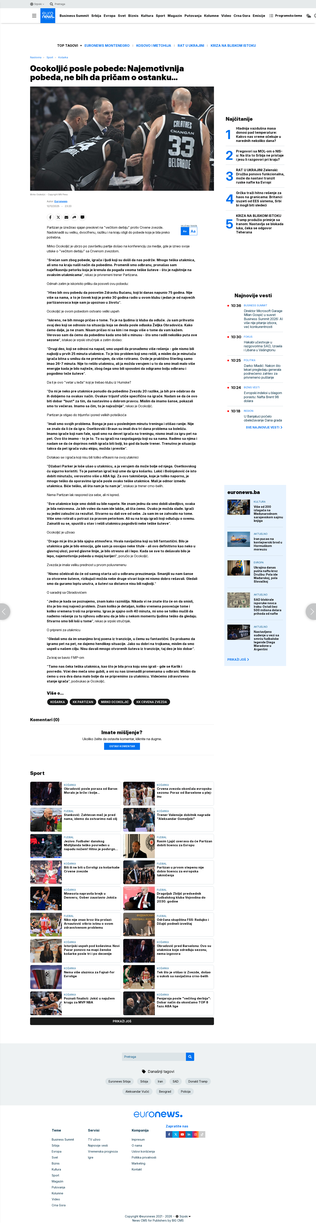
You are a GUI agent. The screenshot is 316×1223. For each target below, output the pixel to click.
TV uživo (94, 1139)
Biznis (133, 16)
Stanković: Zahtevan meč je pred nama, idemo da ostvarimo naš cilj (90, 817)
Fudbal (69, 811)
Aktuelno (261, 533)
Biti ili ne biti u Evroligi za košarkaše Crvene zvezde (92, 869)
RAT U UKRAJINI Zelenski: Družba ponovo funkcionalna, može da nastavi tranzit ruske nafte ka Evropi (260, 176)
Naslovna (35, 57)
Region (248, 410)
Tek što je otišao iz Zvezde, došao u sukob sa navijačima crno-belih (184, 974)
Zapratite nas (179, 1126)
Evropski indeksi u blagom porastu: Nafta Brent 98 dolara (263, 397)
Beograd (165, 1091)
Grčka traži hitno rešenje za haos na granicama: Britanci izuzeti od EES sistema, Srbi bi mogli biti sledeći (259, 199)
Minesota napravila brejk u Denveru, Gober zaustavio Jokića (90, 895)
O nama (137, 1145)
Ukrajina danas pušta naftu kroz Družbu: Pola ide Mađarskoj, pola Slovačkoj (266, 574)
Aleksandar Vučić (137, 1091)
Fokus (248, 336)
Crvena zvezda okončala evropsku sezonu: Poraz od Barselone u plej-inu (184, 792)
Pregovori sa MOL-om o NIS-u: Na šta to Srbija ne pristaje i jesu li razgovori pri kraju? (260, 155)
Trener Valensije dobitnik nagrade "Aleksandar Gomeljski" (183, 817)
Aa (185, 231)
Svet (122, 16)
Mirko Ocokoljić (115, 702)
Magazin (175, 16)
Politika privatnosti (144, 1157)
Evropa (109, 16)
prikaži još (122, 1021)
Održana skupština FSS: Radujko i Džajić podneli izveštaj (183, 922)
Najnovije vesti (98, 1145)
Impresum (138, 1139)
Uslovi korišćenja (143, 1151)
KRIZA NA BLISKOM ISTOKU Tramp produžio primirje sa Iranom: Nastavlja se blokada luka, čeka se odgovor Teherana (259, 224)
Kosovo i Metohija (153, 46)
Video (226, 16)
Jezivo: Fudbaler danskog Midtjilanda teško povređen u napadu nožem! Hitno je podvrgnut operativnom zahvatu (91, 845)
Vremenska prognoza (103, 1151)
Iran (160, 1081)
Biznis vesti (252, 387)
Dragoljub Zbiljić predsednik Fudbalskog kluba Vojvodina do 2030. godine (181, 897)
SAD (176, 1081)
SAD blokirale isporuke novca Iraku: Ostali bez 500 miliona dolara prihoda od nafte (267, 606)
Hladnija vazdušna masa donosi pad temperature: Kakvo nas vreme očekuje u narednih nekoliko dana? (258, 134)
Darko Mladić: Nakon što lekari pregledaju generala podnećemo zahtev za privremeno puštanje (262, 372)
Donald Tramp (198, 1081)
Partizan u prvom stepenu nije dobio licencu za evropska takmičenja (180, 871)
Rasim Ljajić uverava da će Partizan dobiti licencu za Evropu (184, 843)
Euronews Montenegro (107, 46)
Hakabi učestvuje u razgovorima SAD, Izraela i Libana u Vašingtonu (263, 346)
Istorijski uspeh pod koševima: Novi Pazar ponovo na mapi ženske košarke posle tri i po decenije (92, 950)
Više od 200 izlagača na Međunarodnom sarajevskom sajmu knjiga (268, 513)
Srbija (96, 16)
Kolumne (211, 16)
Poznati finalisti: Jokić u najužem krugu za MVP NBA (89, 1000)
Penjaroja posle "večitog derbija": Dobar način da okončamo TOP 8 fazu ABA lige (184, 1002)
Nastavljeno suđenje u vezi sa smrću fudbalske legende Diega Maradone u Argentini (266, 640)
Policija (185, 1091)
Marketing (138, 1163)
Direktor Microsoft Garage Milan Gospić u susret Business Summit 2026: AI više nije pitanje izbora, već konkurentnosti (263, 319)
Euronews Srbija (119, 1081)
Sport (160, 16)
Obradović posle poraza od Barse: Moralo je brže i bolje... (91, 791)
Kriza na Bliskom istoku (233, 46)
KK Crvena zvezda (151, 702)
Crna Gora (242, 16)
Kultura (147, 16)
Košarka (63, 57)
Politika (249, 360)
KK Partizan (83, 702)
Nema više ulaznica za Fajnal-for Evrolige (89, 974)
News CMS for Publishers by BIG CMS (158, 1220)
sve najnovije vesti (264, 427)
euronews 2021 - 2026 (157, 1216)
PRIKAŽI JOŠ (238, 659)
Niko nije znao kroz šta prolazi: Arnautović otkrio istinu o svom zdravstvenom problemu (88, 923)
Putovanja (193, 16)
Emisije (259, 16)
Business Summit (74, 16)
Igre (90, 1157)
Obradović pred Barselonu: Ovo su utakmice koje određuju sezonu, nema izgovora (184, 950)
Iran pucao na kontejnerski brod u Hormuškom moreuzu (268, 544)
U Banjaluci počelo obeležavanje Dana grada (263, 418)
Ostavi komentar (122, 746)
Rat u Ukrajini (191, 46)
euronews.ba (243, 492)
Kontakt (137, 1169)
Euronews (60, 201)
